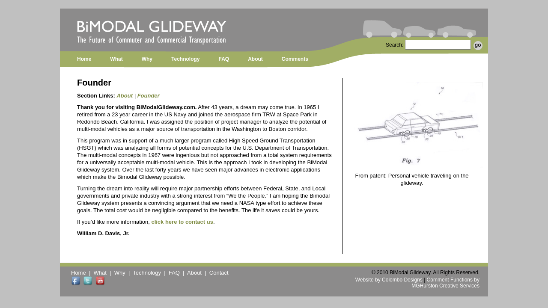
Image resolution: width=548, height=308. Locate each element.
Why (147, 59)
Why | (123, 273)
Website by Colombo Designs (389, 280)
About (255, 59)
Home (84, 59)
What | (104, 273)
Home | (82, 273)
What (116, 59)
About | (198, 273)
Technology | (151, 273)
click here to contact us (182, 222)
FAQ (223, 59)
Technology (185, 59)
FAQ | (178, 273)
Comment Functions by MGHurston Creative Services (445, 283)
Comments (295, 59)
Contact (219, 273)
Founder (148, 95)
